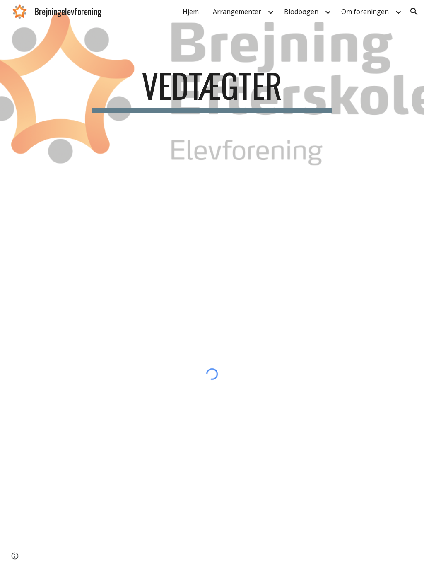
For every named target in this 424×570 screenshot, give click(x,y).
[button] (414, 12)
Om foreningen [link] (365, 11)
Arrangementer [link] (237, 11)
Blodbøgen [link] (301, 11)
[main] (212, 89)
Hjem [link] (191, 11)
